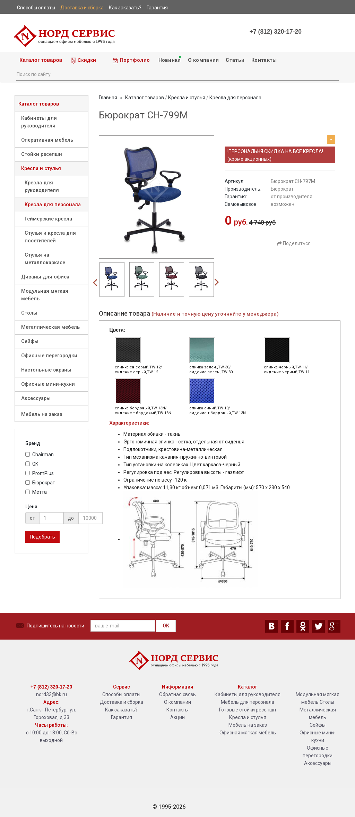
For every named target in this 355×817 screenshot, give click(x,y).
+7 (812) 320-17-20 (276, 31)
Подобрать (42, 537)
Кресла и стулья (41, 169)
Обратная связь (177, 694)
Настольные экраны (46, 370)
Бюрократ (40, 482)
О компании (203, 60)
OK (166, 625)
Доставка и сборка (121, 702)
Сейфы (29, 341)
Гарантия (121, 717)
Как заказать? (121, 709)
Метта (36, 492)
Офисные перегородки (49, 356)
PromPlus (39, 473)
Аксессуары (36, 398)
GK (31, 464)
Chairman (39, 454)
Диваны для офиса (45, 277)
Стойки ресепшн (41, 154)
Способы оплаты (121, 694)
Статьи (235, 60)
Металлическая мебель (50, 327)
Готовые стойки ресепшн (247, 709)
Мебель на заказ (41, 414)
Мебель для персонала (247, 702)
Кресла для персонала (53, 205)
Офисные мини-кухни (48, 384)
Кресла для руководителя (42, 186)
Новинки (169, 59)
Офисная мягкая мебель (247, 732)
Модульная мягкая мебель (44, 295)
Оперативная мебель (47, 140)
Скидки (83, 60)
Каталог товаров (40, 60)
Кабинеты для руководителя (39, 122)
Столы (29, 313)
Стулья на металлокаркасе (45, 259)
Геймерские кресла (48, 219)
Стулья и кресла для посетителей (50, 237)
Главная (108, 97)
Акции (177, 717)
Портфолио (131, 60)
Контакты (264, 60)
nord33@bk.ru (51, 694)
